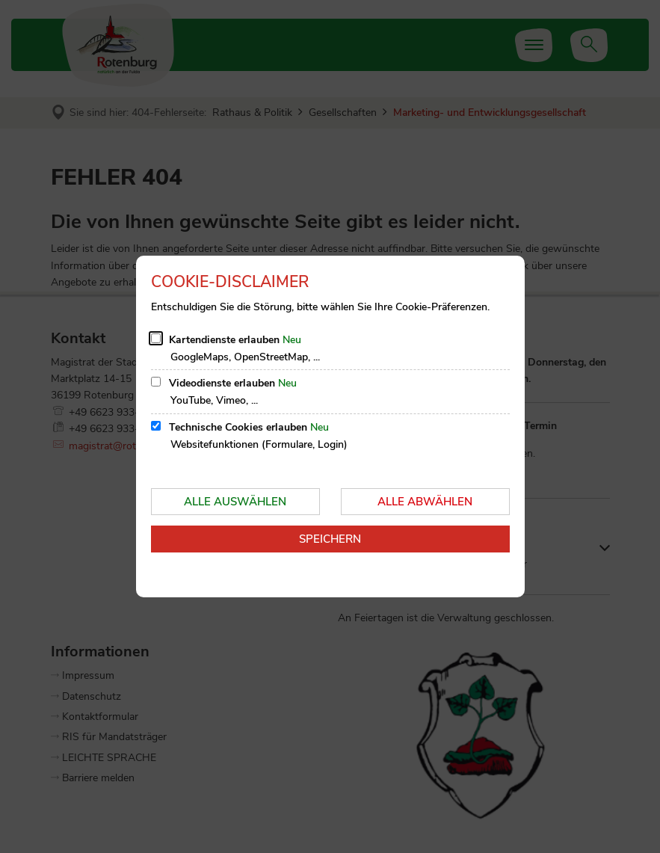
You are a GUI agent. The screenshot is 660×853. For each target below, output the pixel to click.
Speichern (330, 539)
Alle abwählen (424, 501)
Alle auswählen (235, 501)
